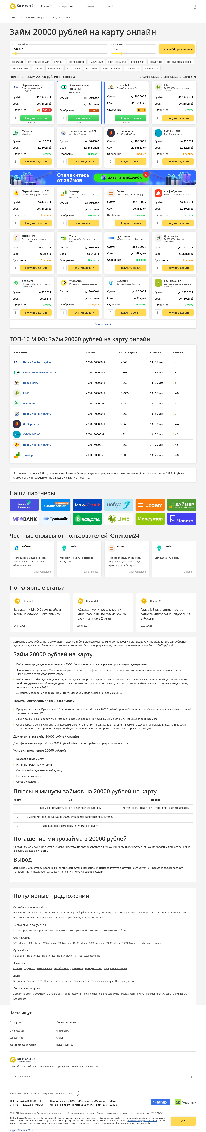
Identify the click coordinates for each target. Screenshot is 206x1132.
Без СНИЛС (95, 930)
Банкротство (66, 6)
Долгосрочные (92, 955)
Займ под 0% (180, 993)
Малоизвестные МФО (132, 993)
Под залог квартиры (102, 981)
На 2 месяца (33, 955)
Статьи (90, 6)
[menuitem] (46, 6)
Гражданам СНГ (93, 968)
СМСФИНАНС (31, 434)
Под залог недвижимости (58, 981)
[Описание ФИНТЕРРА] (16, 268)
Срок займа (169, 77)
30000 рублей (96, 942)
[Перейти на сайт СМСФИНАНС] (177, 161)
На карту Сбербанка (78, 912)
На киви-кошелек (37, 912)
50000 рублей (113, 942)
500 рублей (19, 942)
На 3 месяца (48, 955)
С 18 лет (17, 968)
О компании (63, 1030)
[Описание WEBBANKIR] (63, 312)
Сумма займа (149, 77)
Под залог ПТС (34, 981)
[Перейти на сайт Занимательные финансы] (83, 118)
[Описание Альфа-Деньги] (158, 223)
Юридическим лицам (115, 968)
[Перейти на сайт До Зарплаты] (130, 161)
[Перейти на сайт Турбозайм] (130, 268)
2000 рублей (49, 942)
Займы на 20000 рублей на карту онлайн (38, 641)
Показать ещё (103, 324)
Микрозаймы (17, 1030)
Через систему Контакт (78, 917)
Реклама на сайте (19, 1093)
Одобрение (188, 77)
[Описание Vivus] (63, 268)
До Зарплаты (31, 424)
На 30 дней (19, 955)
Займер (28, 455)
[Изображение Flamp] (160, 1103)
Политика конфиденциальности (48, 1093)
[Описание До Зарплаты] (110, 161)
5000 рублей (64, 942)
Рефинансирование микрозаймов (101, 993)
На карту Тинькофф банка (104, 912)
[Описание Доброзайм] (158, 268)
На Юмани (98, 917)
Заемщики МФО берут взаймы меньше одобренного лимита (37, 611)
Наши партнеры (65, 1044)
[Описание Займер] (63, 223)
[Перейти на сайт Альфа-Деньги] (177, 223)
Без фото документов (56, 930)
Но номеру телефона (168, 912)
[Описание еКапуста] (16, 312)
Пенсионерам (44, 968)
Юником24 (167, 641)
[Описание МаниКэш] (16, 161)
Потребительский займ (158, 993)
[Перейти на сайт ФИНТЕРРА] (35, 268)
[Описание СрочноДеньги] (158, 312)
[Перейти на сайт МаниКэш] (35, 161)
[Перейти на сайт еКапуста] (35, 312)
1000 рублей (34, 942)
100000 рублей (130, 942)
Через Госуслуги (72, 993)
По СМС (186, 912)
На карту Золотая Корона (50, 917)
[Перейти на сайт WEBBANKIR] (83, 312)
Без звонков (19, 998)
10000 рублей (80, 942)
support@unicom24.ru (21, 1130)
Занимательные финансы (39, 372)
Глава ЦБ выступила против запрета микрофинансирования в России (165, 613)
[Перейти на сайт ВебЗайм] (130, 312)
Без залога (19, 981)
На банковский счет (24, 917)
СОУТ (70, 1093)
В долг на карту (57, 912)
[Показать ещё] (176, 49)
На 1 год (78, 955)
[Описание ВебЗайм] (110, 312)
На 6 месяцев (64, 955)
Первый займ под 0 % (37, 362)
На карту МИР (127, 912)
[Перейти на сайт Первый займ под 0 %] (35, 118)
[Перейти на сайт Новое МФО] (130, 118)
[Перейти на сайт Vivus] (83, 268)
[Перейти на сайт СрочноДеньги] (177, 312)
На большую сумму (150, 942)
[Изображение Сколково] (185, 1103)
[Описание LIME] (158, 118)
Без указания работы (114, 930)
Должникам (76, 968)
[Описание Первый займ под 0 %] (16, 118)
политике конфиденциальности (142, 1120)
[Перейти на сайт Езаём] (130, 223)
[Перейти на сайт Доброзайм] (177, 268)
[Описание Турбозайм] (110, 268)
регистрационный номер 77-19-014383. (146, 1113)
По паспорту (20, 930)
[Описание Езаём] (110, 223)
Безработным (61, 968)
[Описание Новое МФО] (110, 118)
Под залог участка (125, 981)
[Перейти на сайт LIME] (177, 118)
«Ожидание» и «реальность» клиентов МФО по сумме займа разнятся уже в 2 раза (101, 613)
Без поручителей (79, 930)
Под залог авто (81, 981)
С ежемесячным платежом (47, 993)
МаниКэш (29, 403)
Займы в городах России (23, 1044)
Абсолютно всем (22, 993)
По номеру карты (146, 912)
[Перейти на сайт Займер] (83, 223)
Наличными (19, 912)
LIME (26, 393)
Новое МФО (30, 383)
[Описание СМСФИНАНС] (158, 161)
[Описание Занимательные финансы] (63, 118)
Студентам (29, 968)
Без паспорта (36, 930)
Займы (45, 6)
